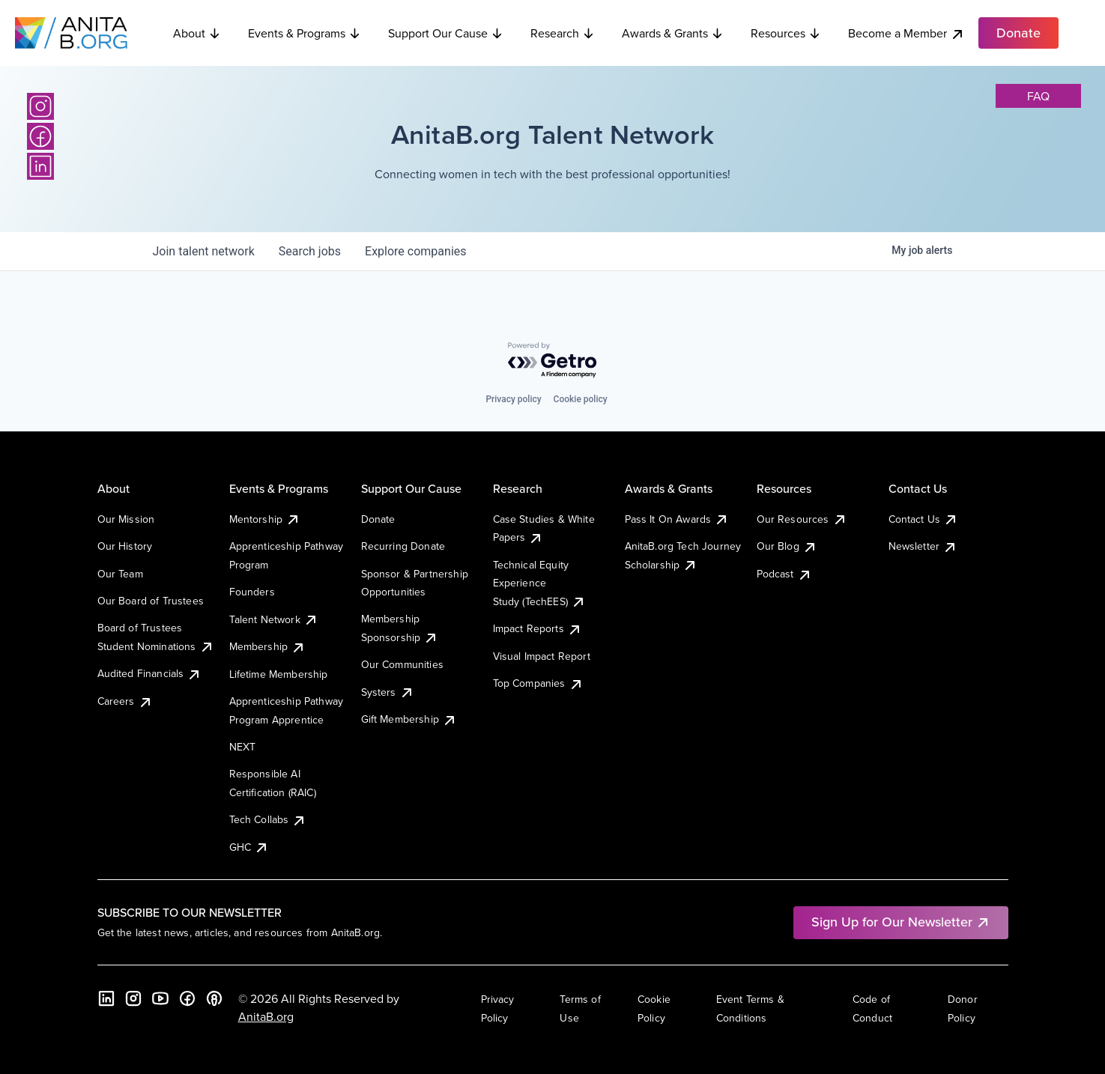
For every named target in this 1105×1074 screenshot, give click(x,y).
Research (562, 33)
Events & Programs (304, 33)
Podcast (784, 573)
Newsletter (923, 545)
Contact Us (923, 519)
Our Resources (802, 519)
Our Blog (787, 545)
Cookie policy (581, 399)
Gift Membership (409, 719)
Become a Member (906, 33)
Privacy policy (513, 399)
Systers (387, 692)
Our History (125, 545)
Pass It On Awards (677, 519)
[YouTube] (160, 998)
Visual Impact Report (541, 656)
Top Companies (538, 683)
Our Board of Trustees (150, 600)
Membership (267, 646)
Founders (252, 591)
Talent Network (273, 619)
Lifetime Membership (278, 674)
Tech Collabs (268, 819)
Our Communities (402, 664)
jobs (310, 251)
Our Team (120, 573)
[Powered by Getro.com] (553, 360)
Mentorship (265, 519)
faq (1038, 96)
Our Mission (126, 519)
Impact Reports (537, 628)
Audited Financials (149, 673)
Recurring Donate (403, 545)
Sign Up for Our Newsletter (900, 921)
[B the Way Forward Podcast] (214, 998)
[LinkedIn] (40, 166)
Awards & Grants (673, 33)
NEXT (242, 746)
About (197, 33)
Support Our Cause (445, 33)
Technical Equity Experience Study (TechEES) (539, 583)
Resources (786, 33)
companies (415, 251)
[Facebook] (40, 136)
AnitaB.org (266, 1016)
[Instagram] (40, 106)
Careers (125, 701)
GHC (249, 847)
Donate (378, 519)
